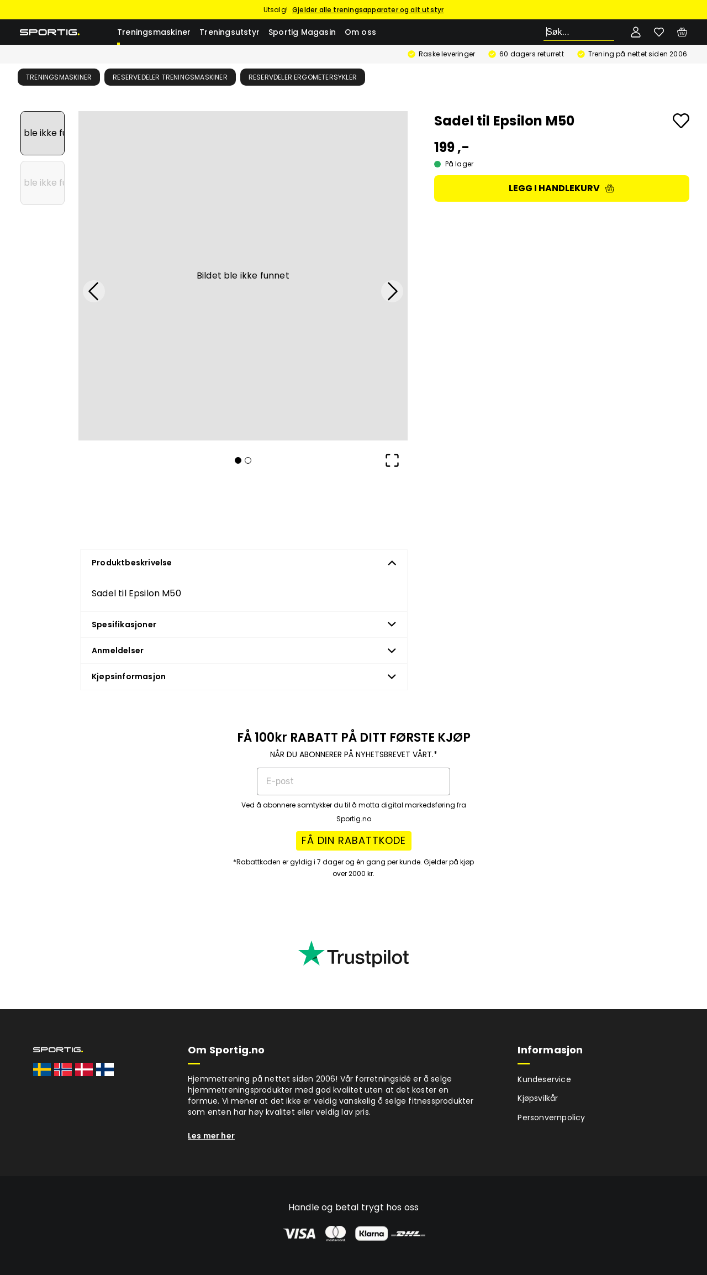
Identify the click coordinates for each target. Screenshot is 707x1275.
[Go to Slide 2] (42, 183)
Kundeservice (544, 1079)
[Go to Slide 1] (42, 133)
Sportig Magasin (302, 32)
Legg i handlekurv (561, 188)
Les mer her (211, 1135)
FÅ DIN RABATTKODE (354, 840)
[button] (243, 275)
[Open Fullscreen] (392, 460)
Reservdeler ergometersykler (303, 77)
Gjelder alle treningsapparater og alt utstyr (368, 9)
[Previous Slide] (94, 291)
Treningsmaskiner (154, 32)
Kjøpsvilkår (538, 1098)
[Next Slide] (392, 291)
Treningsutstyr (229, 32)
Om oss (360, 32)
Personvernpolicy (551, 1117)
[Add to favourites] (681, 120)
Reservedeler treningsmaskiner (170, 77)
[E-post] (353, 781)
